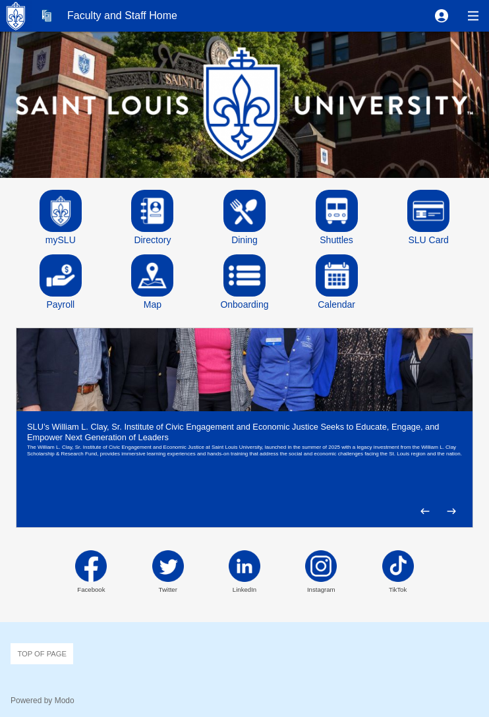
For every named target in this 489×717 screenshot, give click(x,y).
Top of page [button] (42, 654)
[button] (441, 16)
